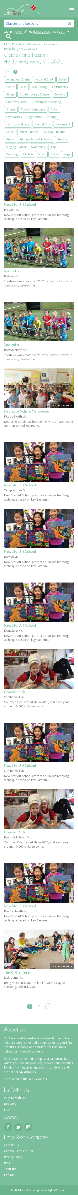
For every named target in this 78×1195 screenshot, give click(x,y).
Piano (10, 139)
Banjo (10, 87)
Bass (23, 87)
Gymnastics (14, 117)
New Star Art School (20, 204)
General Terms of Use (19, 1151)
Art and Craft (44, 79)
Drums (10, 109)
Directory (10, 1104)
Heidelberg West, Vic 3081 (46, 31)
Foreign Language (33, 109)
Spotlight (10, 1169)
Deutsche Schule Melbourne (26, 411)
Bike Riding (39, 87)
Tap (53, 147)
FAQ (7, 1110)
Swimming (38, 147)
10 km (18, 31)
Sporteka (11, 271)
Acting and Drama (18, 79)
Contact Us (11, 1145)
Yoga (66, 154)
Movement (63, 124)
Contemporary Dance (34, 94)
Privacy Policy (13, 1157)
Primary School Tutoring (35, 139)
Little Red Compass (23, 8)
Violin (41, 154)
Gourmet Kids (14, 692)
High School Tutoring (41, 117)
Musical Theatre (54, 132)
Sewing (62, 139)
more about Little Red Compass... (26, 1079)
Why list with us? (15, 1098)
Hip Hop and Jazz (17, 124)
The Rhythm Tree (17, 972)
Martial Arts (42, 124)
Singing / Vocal (16, 147)
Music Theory (29, 132)
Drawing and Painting (46, 102)
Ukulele (28, 154)
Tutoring (12, 154)
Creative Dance (16, 102)
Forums (9, 1175)
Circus (10, 94)
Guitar (55, 109)
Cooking (59, 94)
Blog (7, 1163)
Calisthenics (60, 87)
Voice (54, 154)
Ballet (62, 79)
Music (10, 132)
